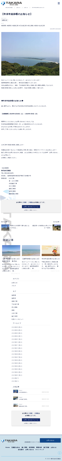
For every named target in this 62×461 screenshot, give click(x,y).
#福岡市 (9, 25)
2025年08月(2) (17, 354)
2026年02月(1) (17, 336)
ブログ (14, 286)
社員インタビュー (17, 319)
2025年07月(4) (17, 357)
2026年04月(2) (17, 330)
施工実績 (46, 447)
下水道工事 (15, 304)
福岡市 (14, 298)
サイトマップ (39, 449)
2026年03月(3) (17, 333)
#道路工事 (15, 25)
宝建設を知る (15, 447)
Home (7, 447)
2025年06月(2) (17, 360)
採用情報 (32, 447)
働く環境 (24, 447)
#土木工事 (42, 25)
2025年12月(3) (17, 342)
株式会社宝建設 (9, 7)
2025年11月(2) (17, 345)
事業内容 (39, 447)
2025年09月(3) (17, 351)
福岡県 (14, 295)
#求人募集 (30, 25)
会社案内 (21, 449)
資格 (13, 310)
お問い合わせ (29, 449)
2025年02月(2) (17, 372)
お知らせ (18, 7)
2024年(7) (15, 378)
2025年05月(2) (17, 363)
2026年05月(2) (17, 327)
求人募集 (15, 307)
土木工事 (15, 313)
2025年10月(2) (17, 348)
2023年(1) (15, 381)
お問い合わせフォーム (31, 206)
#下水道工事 (23, 25)
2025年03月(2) (17, 369)
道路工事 (15, 301)
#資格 (36, 25)
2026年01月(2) (17, 339)
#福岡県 (3, 25)
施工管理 (15, 316)
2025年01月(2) (17, 375)
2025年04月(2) (17, 366)
